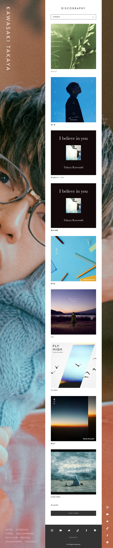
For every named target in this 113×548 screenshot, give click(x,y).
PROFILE (25, 537)
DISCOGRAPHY (25, 533)
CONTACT (31, 541)
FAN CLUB (12, 537)
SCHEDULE (22, 529)
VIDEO (9, 533)
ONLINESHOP (14, 541)
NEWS (9, 529)
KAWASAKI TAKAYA (8, 39)
